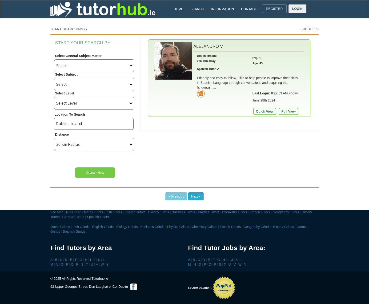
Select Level (64, 93)
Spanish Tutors (98, 217)
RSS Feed (73, 212)
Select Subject (66, 74)
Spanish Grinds (74, 231)
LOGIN (297, 9)
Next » (196, 196)
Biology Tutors (158, 212)
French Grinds (230, 227)
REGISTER (274, 9)
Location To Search (70, 114)
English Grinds (103, 227)
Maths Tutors (93, 212)
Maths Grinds (60, 227)
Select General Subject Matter (78, 56)
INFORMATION (222, 9)
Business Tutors (183, 212)
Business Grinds (152, 227)
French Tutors (260, 212)
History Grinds (283, 227)
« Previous (176, 196)
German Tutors (73, 217)
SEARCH (197, 9)
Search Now (95, 172)
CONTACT (249, 9)
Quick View (264, 111)
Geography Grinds (256, 227)
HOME (178, 9)
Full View (288, 111)
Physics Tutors (208, 212)
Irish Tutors (114, 212)
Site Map (56, 212)
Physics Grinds (178, 227)
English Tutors (135, 212)
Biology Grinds (127, 227)
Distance (62, 134)
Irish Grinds (81, 227)
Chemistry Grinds (204, 227)
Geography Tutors (286, 212)
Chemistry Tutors (234, 212)
